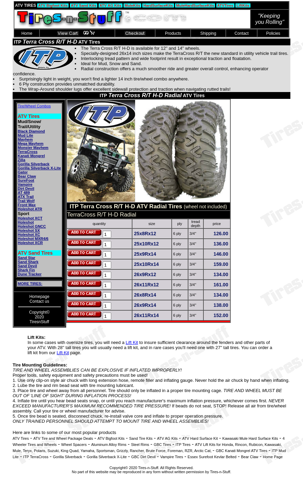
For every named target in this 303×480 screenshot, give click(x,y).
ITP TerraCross (35, 457)
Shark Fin (26, 270)
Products (173, 33)
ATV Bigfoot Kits (53, 5)
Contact (241, 33)
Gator (23, 172)
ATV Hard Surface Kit (200, 438)
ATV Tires (29, 116)
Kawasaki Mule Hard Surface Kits (250, 438)
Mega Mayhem (30, 143)
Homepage (39, 296)
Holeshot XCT (30, 218)
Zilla (21, 160)
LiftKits (242, 5)
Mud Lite (25, 135)
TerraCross (28, 152)
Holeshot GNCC (32, 226)
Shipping (208, 33)
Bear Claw (27, 176)
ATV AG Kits (110, 5)
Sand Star (26, 258)
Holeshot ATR (30, 209)
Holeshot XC (29, 234)
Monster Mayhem (33, 148)
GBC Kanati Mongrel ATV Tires (241, 451)
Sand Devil (27, 266)
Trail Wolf (26, 201)
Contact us (39, 301)
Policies (273, 33)
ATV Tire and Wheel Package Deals (63, 438)
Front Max (27, 205)
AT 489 (24, 193)
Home (26, 33)
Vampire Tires (171, 457)
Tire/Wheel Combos (34, 106)
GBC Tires (162, 444)
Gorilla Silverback (33, 164)
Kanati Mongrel (31, 156)
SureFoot (26, 180)
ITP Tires (182, 444)
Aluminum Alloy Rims (108, 444)
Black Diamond (31, 131)
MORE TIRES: (30, 284)
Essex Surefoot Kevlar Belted (212, 457)
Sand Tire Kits (140, 438)
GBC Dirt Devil (143, 457)
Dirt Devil (26, 188)
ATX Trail (26, 197)
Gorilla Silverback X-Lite (39, 168)
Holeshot (26, 222)
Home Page (273, 457)
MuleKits (132, 5)
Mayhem (25, 139)
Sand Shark (28, 262)
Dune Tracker (30, 274)
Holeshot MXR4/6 (33, 239)
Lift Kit (132, 342)
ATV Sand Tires (35, 253)
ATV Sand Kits (84, 5)
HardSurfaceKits (158, 5)
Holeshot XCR (30, 243)
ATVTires (225, 5)
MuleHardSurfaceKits (195, 5)
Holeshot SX (29, 230)
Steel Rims (140, 444)
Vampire (25, 184)
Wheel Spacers (74, 444)
